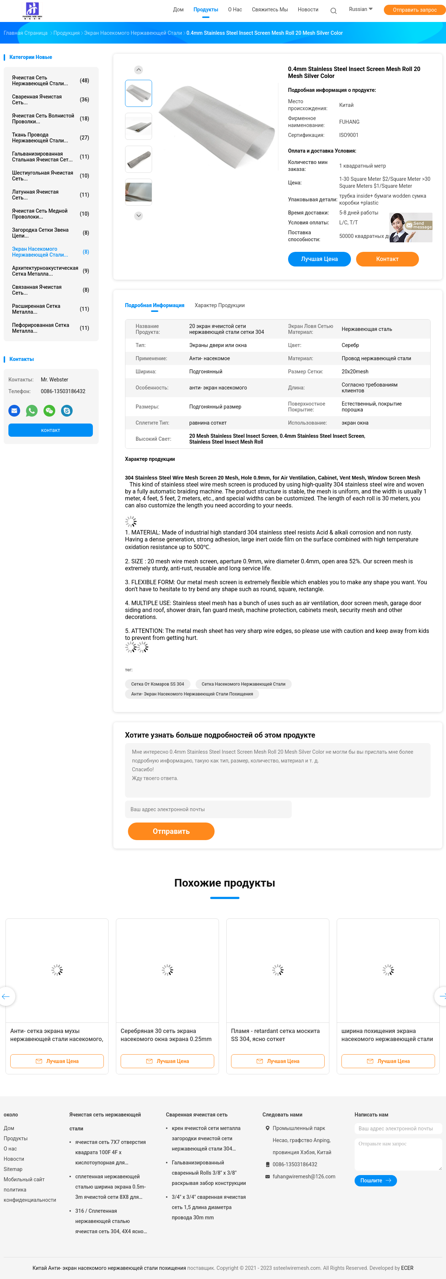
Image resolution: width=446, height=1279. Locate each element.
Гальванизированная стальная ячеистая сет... (50, 157)
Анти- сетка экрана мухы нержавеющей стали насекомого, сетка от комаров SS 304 (56, 1039)
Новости (14, 1159)
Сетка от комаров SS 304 (157, 684)
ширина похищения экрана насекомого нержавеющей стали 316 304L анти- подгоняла (387, 1039)
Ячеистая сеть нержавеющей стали (105, 1121)
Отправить (171, 831)
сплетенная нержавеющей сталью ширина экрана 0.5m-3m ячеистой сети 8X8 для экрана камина (110, 1188)
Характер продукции (220, 305)
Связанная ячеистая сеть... (50, 290)
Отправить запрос (415, 10)
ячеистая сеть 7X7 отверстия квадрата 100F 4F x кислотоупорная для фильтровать (110, 1153)
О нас (10, 1149)
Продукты (16, 1138)
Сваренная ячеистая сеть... (50, 99)
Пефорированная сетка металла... (50, 328)
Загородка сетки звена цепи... (50, 233)
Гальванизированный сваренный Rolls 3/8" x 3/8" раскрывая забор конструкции (209, 1173)
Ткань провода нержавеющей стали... (50, 137)
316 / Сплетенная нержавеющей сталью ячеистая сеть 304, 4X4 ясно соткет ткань (109, 1222)
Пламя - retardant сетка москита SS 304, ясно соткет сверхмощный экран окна (275, 1039)
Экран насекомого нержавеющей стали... (50, 252)
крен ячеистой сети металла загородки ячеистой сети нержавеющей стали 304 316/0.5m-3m (206, 1139)
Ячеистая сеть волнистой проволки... (50, 118)
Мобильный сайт (24, 1179)
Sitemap (13, 1169)
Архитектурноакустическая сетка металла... (50, 271)
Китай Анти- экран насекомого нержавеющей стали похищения (109, 1268)
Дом (9, 1128)
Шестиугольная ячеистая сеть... (50, 176)
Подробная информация (155, 305)
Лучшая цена (319, 259)
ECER (407, 1268)
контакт (50, 430)
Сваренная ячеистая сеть (197, 1115)
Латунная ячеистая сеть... (50, 195)
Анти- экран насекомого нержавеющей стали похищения (192, 694)
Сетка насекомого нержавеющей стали (244, 684)
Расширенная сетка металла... (50, 309)
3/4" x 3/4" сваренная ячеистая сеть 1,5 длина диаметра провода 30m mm (209, 1207)
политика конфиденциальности (29, 1195)
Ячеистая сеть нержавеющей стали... (50, 80)
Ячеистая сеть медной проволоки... (50, 214)
